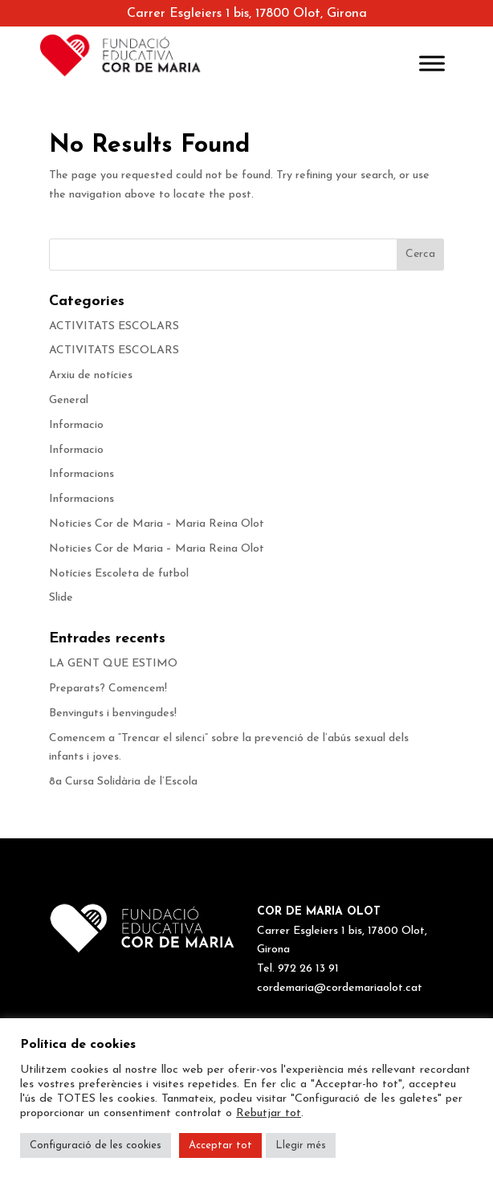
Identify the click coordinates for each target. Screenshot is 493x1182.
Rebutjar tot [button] (268, 1113)
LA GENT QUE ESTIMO (113, 664)
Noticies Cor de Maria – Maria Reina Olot (156, 524)
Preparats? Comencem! (108, 689)
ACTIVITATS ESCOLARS (114, 326)
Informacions (81, 474)
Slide (61, 598)
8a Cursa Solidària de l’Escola (123, 782)
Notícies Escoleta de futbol (119, 574)
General (68, 400)
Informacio (76, 425)
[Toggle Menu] (432, 63)
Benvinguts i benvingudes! (113, 713)
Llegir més (300, 1145)
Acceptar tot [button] (220, 1145)
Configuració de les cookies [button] (95, 1145)
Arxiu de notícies (90, 375)
